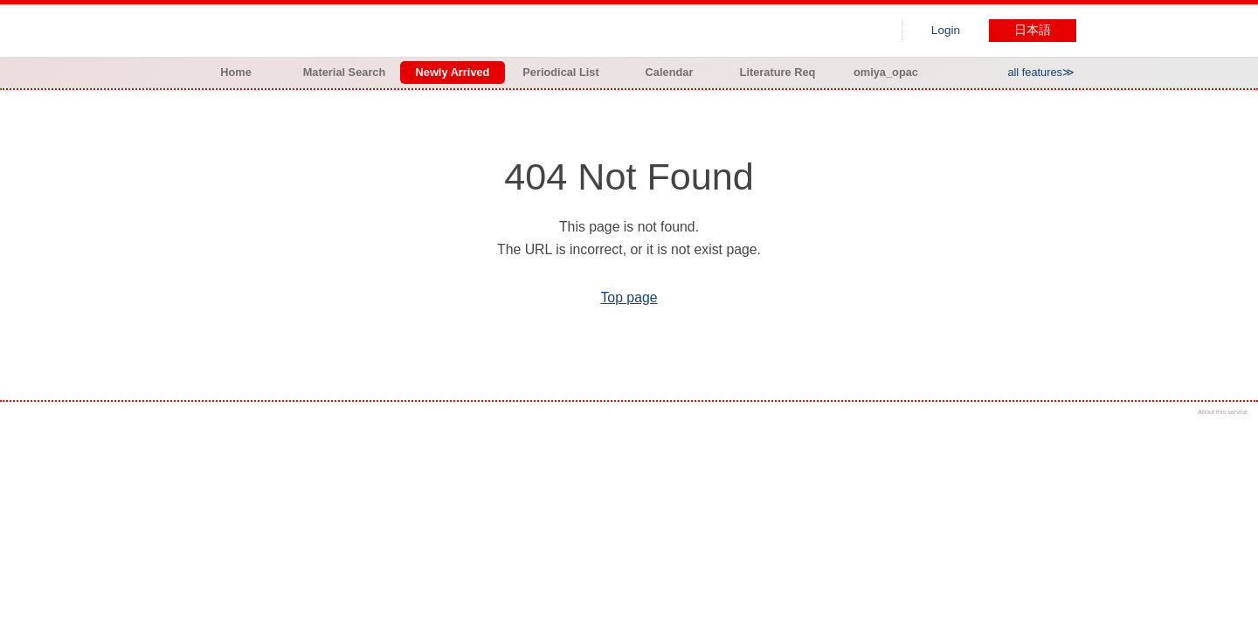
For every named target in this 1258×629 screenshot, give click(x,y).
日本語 (1032, 30)
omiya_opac (886, 72)
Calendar (670, 72)
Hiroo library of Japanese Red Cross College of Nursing (365, 30)
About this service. (1223, 412)
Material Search (344, 72)
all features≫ (1041, 72)
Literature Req (778, 72)
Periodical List (560, 72)
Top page (628, 297)
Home (236, 72)
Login (945, 30)
